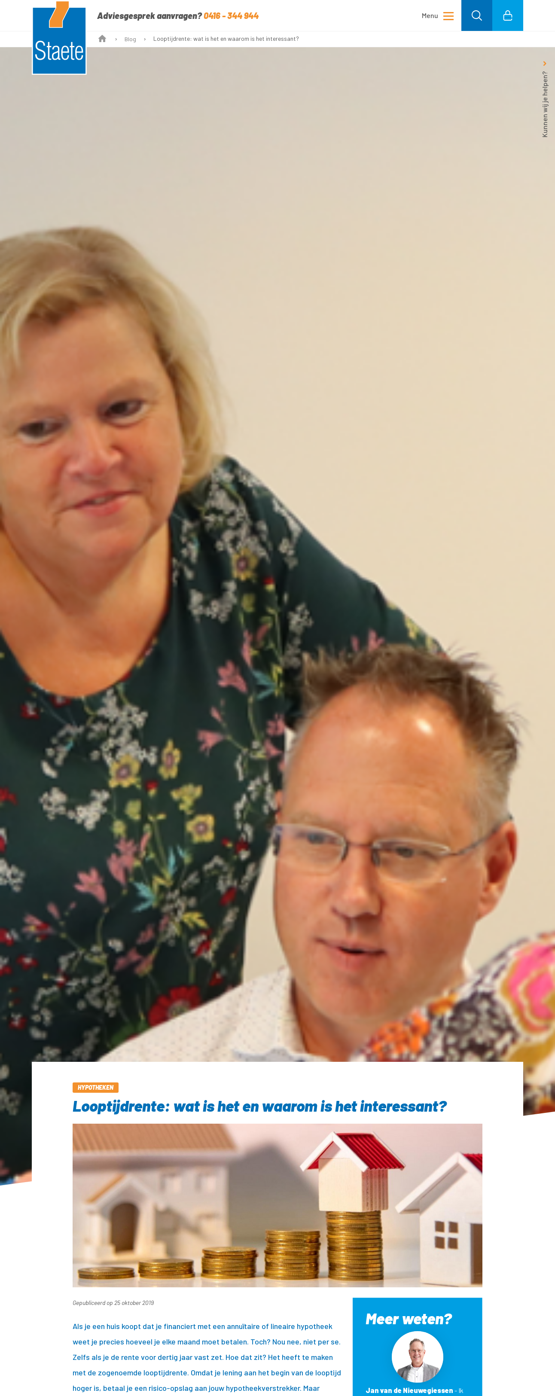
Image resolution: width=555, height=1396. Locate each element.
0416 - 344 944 (231, 15)
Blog (130, 39)
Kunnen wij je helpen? (544, 104)
